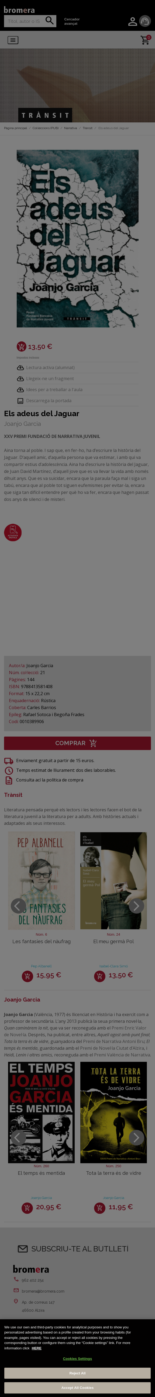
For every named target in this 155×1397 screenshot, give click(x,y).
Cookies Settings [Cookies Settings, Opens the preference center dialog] (77, 1359)
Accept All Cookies (77, 1388)
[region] (77, 1358)
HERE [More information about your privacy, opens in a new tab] (37, 1348)
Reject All (77, 1373)
